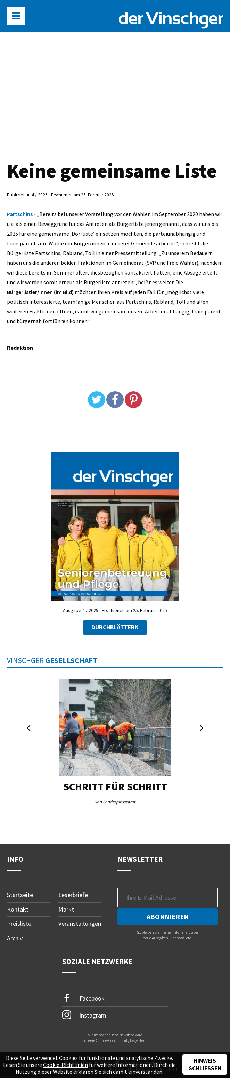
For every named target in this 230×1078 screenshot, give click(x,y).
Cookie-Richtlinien (65, 1064)
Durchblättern (115, 627)
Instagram (84, 1014)
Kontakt (17, 909)
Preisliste (19, 924)
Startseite (20, 895)
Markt (66, 909)
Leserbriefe (73, 895)
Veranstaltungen (79, 924)
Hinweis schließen (205, 1064)
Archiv (15, 938)
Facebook (83, 998)
